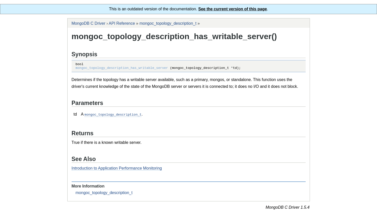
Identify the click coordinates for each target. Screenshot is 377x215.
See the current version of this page (232, 9)
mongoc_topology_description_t (167, 23)
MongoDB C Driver (88, 23)
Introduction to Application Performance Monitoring (117, 169)
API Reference (122, 23)
